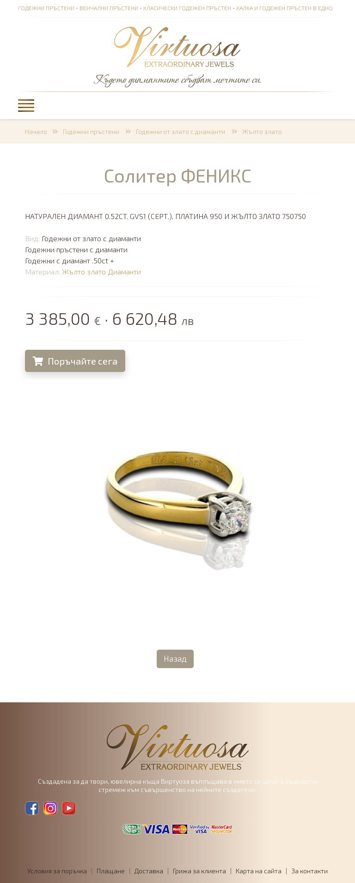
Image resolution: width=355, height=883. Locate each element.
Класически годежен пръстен (187, 8)
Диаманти (126, 271)
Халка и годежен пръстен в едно (284, 8)
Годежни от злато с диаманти (181, 131)
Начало (36, 131)
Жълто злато (262, 131)
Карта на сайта (259, 871)
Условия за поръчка (57, 871)
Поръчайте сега (77, 360)
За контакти (309, 871)
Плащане (111, 871)
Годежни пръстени (46, 8)
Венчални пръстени (109, 8)
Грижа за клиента (199, 871)
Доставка (149, 871)
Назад (175, 658)
